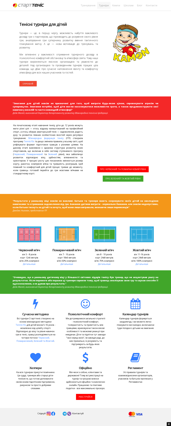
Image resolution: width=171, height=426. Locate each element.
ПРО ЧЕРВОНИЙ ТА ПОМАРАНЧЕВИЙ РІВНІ (123, 169)
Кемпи (116, 5)
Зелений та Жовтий (44, 340)
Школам (128, 5)
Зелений (52, 154)
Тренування (88, 5)
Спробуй (28, 83)
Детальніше (29, 264)
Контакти (151, 5)
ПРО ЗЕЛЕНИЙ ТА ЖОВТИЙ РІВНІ (123, 178)
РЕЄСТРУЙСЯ (85, 396)
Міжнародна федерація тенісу (46, 138)
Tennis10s (29, 141)
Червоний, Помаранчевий (28, 154)
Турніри (104, 5)
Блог (139, 5)
